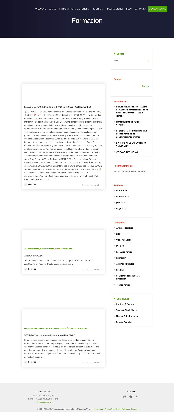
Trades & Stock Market (127, 313)
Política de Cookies (131, 410)
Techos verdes (123, 288)
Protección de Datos (112, 410)
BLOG (129, 9)
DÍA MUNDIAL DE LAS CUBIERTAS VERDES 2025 (131, 144)
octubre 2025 (122, 197)
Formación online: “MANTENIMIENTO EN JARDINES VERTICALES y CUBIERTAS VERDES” (62, 107)
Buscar (117, 79)
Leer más (30, 184)
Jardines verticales (63, 249)
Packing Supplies (124, 326)
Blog (26, 329)
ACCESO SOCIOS (157, 9)
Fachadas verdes (47, 249)
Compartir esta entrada (91, 185)
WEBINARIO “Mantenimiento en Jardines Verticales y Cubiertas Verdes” (53, 336)
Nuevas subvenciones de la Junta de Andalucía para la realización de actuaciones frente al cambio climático (132, 111)
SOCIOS (52, 9)
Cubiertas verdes (31, 249)
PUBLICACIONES (115, 9)
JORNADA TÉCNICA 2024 (35, 256)
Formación (64, 329)
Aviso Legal (96, 410)
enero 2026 (121, 191)
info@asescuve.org (43, 403)
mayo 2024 (121, 210)
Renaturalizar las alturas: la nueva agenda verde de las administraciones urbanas (131, 134)
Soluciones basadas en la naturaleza (128, 280)
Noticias (120, 272)
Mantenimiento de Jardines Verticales (129, 123)
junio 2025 (121, 203)
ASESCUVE (40, 9)
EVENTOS (98, 9)
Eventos (120, 248)
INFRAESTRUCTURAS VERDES (74, 9)
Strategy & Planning (125, 307)
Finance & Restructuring (127, 319)
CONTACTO (140, 9)
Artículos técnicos (124, 229)
